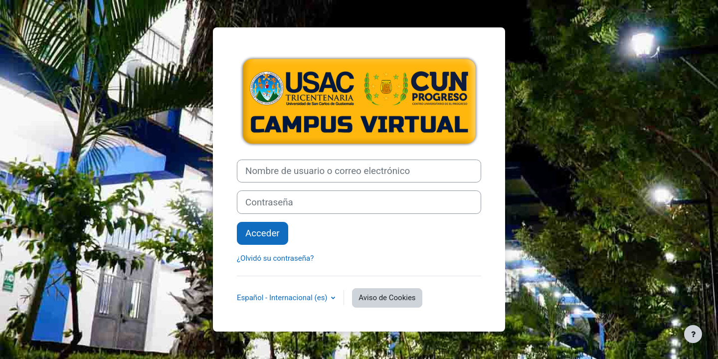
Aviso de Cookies (387, 297)
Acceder (262, 233)
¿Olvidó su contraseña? (275, 258)
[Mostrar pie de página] (693, 334)
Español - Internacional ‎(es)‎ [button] (283, 297)
